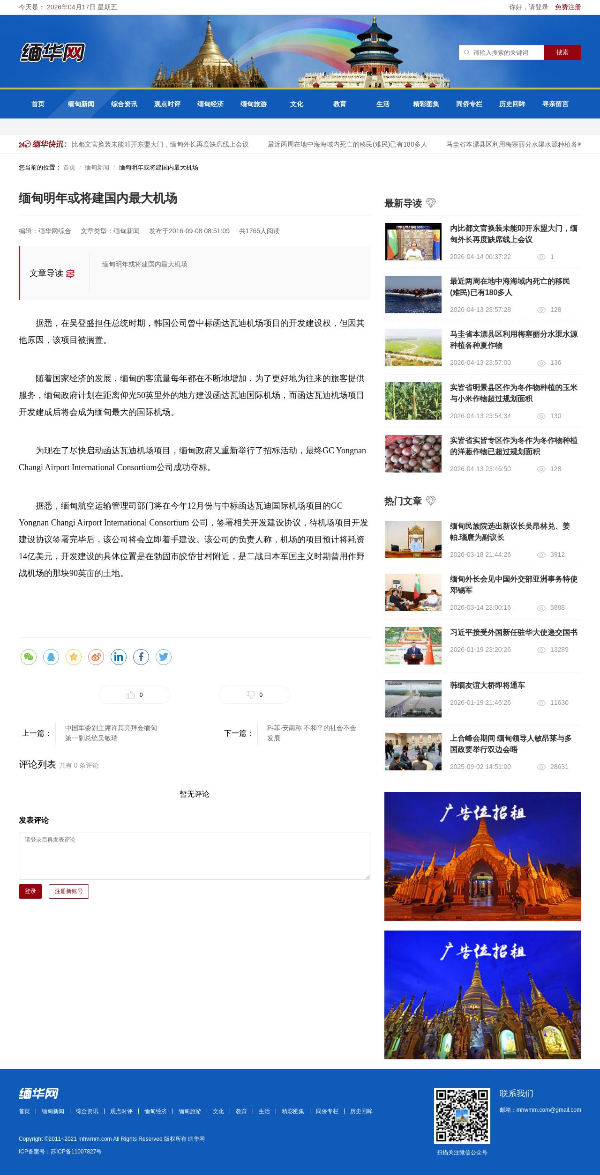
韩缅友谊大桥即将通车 (487, 685)
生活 (383, 104)
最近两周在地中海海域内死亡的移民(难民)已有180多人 (355, 144)
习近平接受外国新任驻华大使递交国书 (514, 632)
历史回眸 (512, 104)
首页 (38, 104)
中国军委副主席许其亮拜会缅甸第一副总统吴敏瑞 (111, 733)
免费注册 (568, 7)
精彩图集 (426, 104)
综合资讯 (124, 104)
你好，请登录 (529, 7)
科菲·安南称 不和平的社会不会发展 (311, 733)
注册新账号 (69, 891)
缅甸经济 (210, 104)
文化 (296, 104)
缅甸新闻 (81, 104)
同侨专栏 (469, 104)
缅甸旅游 (253, 104)
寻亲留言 (555, 104)
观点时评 (167, 104)
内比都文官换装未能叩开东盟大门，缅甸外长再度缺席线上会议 (164, 144)
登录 (30, 891)
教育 (339, 104)
